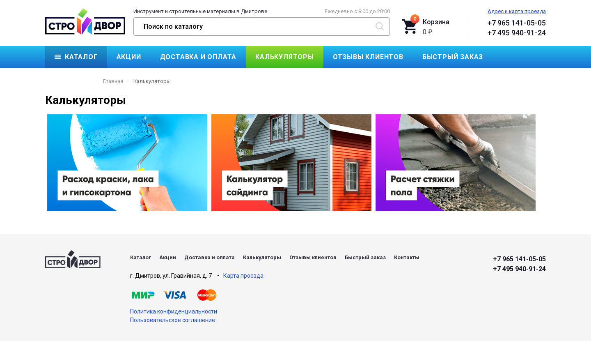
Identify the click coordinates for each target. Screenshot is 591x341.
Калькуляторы (284, 57)
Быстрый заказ (452, 57)
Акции (129, 57)
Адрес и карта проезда (517, 11)
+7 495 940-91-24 (517, 32)
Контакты (74, 79)
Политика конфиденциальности (173, 311)
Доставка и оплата (198, 57)
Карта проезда (243, 275)
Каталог (81, 57)
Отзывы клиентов (368, 57)
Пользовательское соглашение (172, 320)
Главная (113, 81)
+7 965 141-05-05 (517, 22)
